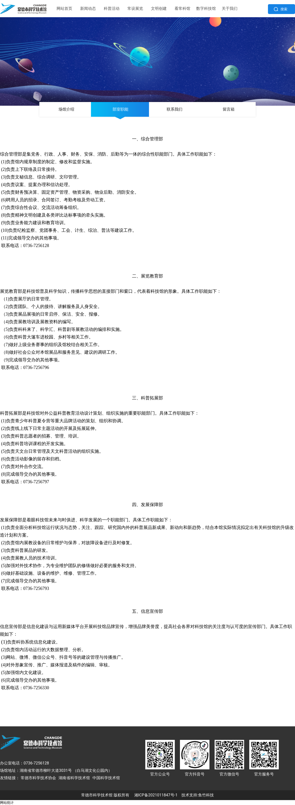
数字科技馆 (206, 8)
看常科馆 (182, 8)
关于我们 (229, 8)
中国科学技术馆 (106, 778)
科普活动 (111, 8)
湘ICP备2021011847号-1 (155, 795)
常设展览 (135, 8)
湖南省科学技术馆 (74, 778)
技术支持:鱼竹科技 (197, 795)
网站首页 (64, 8)
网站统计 (7, 803)
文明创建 (159, 8)
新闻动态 (88, 8)
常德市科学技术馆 (97, 795)
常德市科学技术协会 (38, 778)
